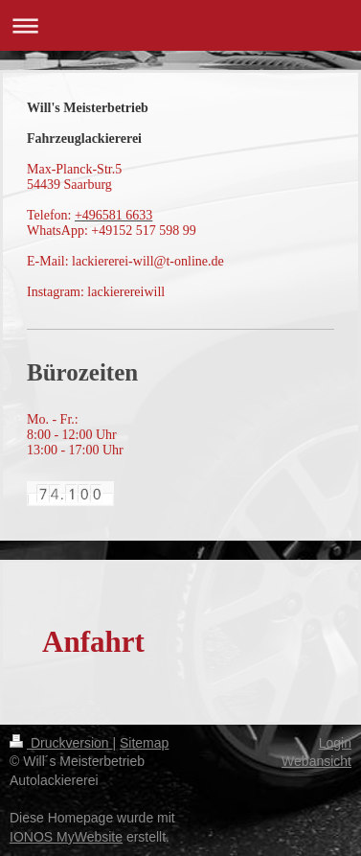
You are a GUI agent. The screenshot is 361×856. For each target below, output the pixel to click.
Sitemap (144, 743)
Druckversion (61, 743)
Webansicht (316, 761)
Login (335, 743)
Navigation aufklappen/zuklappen (180, 25)
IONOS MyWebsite (66, 836)
